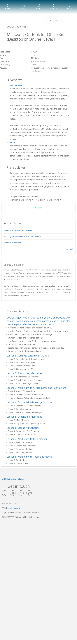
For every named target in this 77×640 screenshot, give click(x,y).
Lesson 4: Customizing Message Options (29, 402)
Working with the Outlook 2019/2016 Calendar (22, 236)
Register (38, 208)
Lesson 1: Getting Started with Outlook (28, 355)
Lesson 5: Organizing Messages (24, 416)
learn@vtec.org (13, 508)
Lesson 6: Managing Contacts (23, 427)
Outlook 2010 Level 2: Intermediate (18, 230)
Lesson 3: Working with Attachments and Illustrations (36, 387)
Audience (11, 142)
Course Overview (14, 85)
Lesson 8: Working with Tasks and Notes (29, 456)
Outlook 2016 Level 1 (12, 242)
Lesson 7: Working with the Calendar (27, 438)
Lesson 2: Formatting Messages (24, 373)
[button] (38, 7)
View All (70, 249)
